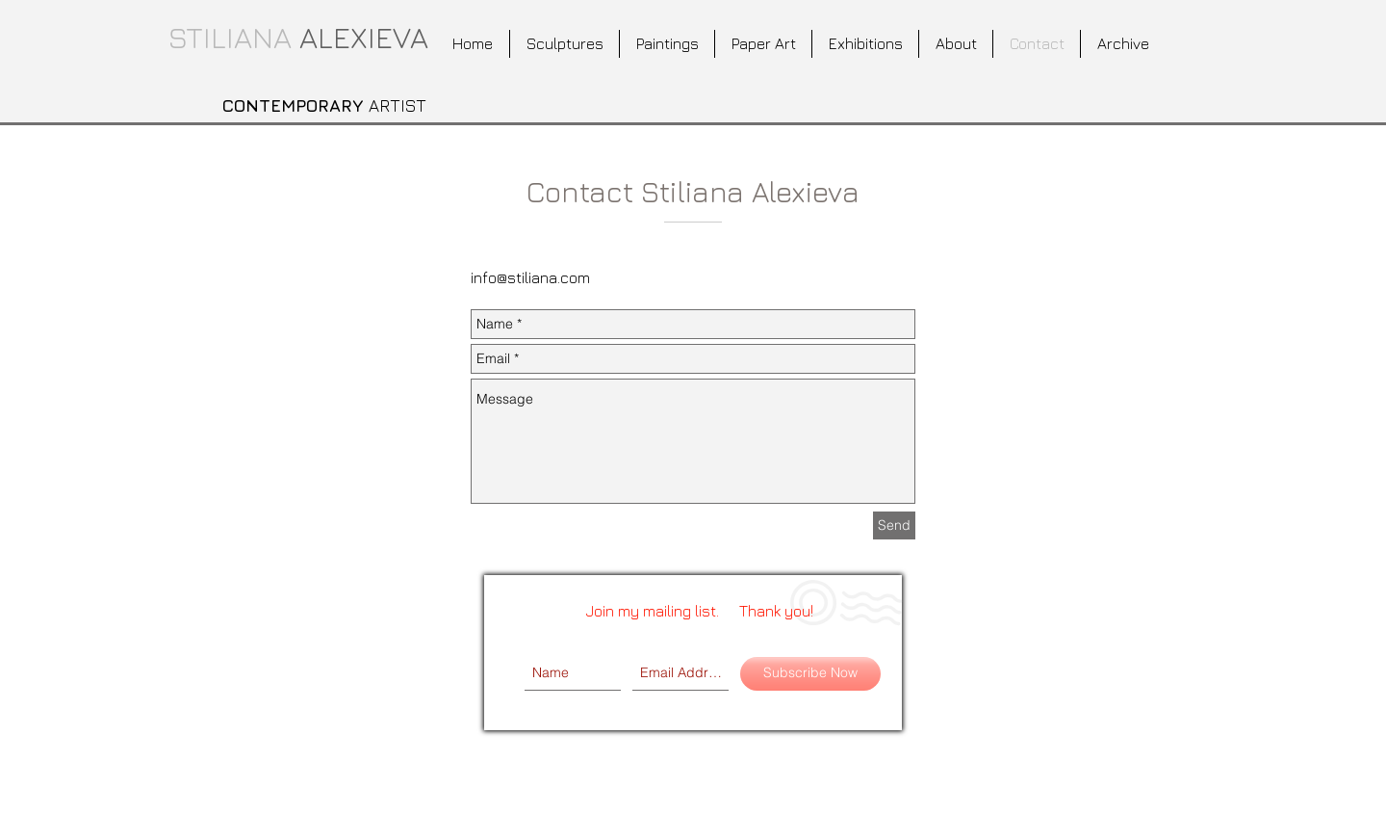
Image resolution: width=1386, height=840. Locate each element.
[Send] (894, 525)
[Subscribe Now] (810, 674)
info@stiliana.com (530, 277)
